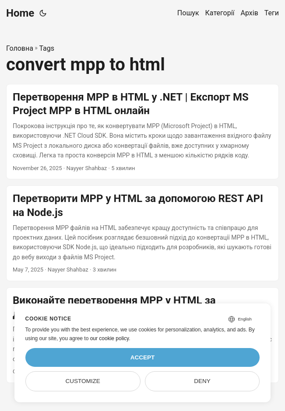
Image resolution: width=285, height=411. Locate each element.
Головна (19, 48)
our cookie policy (109, 338)
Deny (202, 381)
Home (20, 13)
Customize (82, 381)
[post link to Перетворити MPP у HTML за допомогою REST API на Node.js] (142, 233)
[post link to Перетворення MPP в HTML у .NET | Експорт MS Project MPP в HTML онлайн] (142, 131)
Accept (142, 357)
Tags (46, 48)
